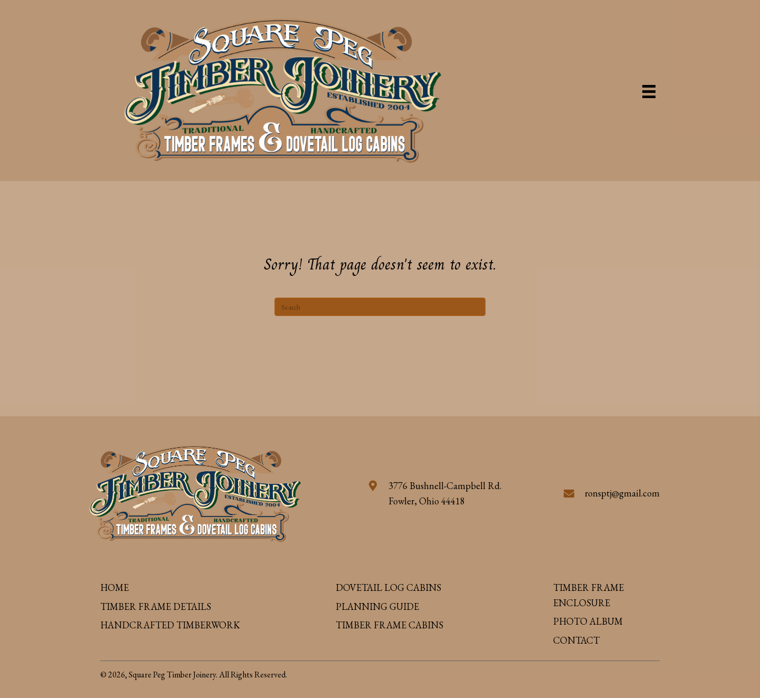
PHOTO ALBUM (588, 621)
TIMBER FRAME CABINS (389, 625)
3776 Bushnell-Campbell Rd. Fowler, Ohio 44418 (444, 493)
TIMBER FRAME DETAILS (155, 606)
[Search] (380, 307)
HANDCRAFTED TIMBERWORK (170, 625)
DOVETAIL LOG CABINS (388, 587)
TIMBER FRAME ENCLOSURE (588, 595)
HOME (114, 587)
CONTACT (576, 640)
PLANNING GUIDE (377, 606)
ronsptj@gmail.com (622, 493)
